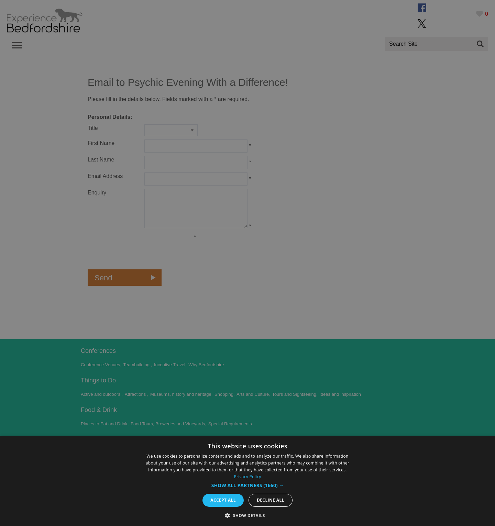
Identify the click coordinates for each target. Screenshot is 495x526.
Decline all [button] (270, 500)
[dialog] (247, 481)
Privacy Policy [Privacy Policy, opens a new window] (247, 477)
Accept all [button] (223, 500)
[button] (247, 485)
